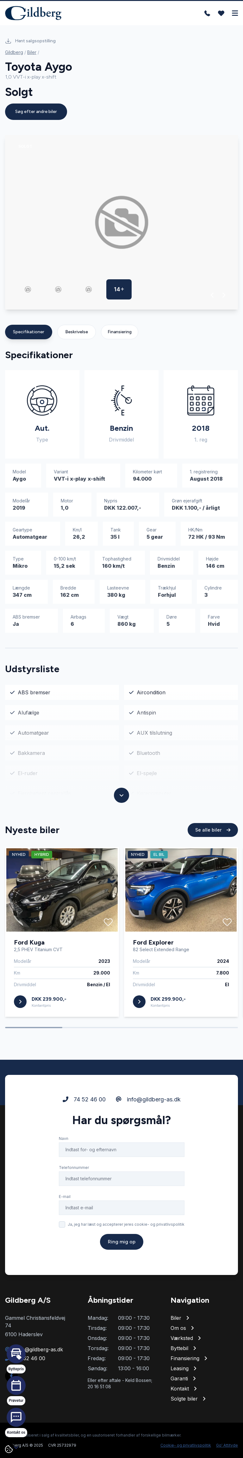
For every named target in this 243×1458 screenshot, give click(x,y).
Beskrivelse (76, 332)
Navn (63, 1138)
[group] (121, 222)
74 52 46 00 (84, 1099)
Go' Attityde (227, 1445)
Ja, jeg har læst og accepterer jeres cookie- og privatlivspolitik (126, 1224)
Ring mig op (121, 1242)
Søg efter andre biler (36, 111)
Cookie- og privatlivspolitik (185, 1445)
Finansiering (120, 332)
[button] (212, 295)
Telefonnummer (74, 1167)
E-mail (65, 1196)
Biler (31, 52)
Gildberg (14, 52)
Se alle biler (212, 830)
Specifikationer (28, 332)
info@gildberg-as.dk (148, 1099)
